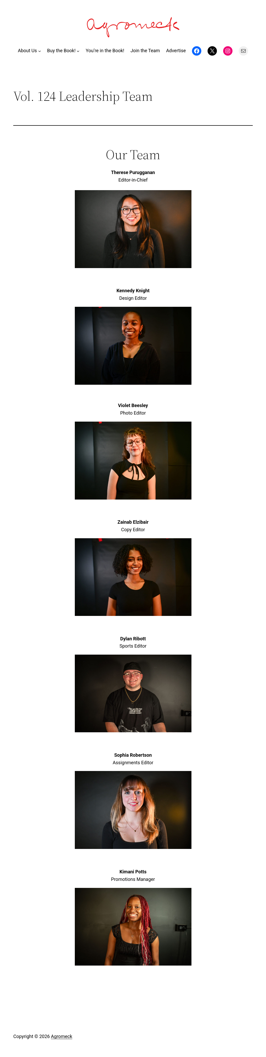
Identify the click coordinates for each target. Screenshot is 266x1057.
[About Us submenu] (39, 50)
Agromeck (61, 1036)
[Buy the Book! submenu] (78, 50)
